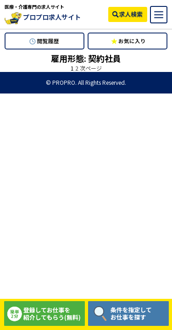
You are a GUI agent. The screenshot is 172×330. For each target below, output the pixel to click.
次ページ (91, 68)
